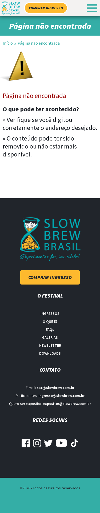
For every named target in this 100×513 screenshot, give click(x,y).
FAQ (50, 329)
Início (8, 43)
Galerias (50, 337)
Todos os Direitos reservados (56, 488)
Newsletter (50, 345)
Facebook (26, 443)
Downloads (50, 353)
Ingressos (50, 313)
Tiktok (74, 443)
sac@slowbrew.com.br (55, 387)
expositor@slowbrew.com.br (67, 403)
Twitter (48, 443)
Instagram (37, 443)
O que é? (50, 321)
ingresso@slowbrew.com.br (61, 395)
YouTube (61, 443)
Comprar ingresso (46, 8)
